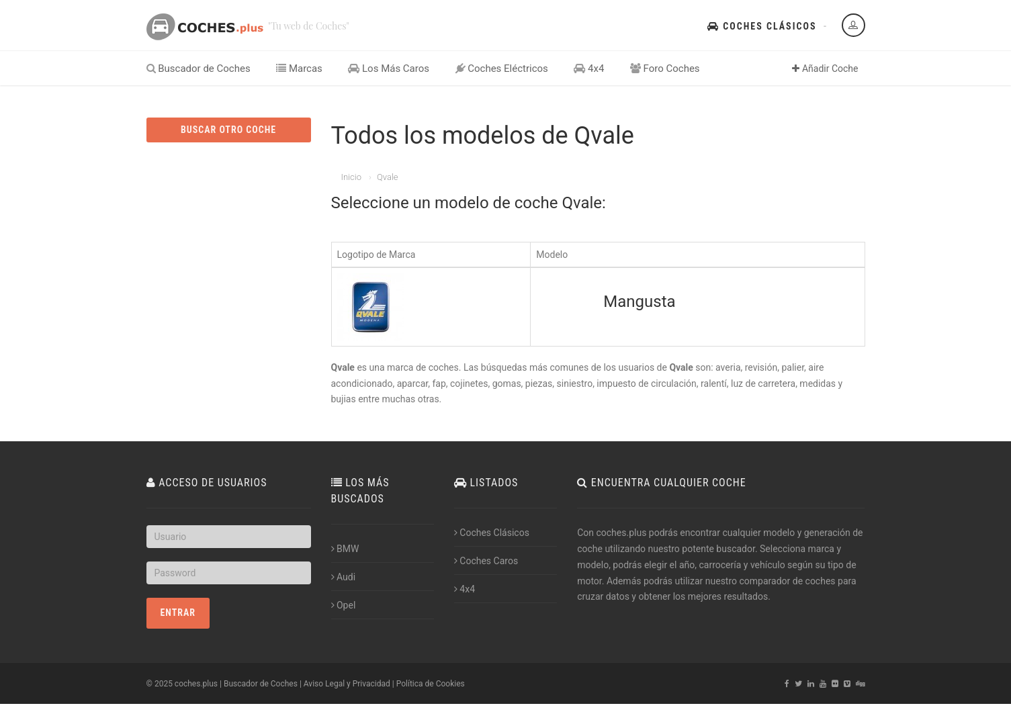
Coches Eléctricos (501, 68)
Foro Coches (665, 68)
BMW (345, 548)
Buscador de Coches (198, 68)
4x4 (589, 68)
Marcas (299, 68)
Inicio (351, 177)
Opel (343, 605)
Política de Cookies (430, 683)
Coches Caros (486, 560)
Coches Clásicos (761, 26)
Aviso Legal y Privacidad (347, 683)
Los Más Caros (388, 68)
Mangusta (639, 301)
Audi (343, 577)
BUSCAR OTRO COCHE (228, 129)
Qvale (387, 177)
